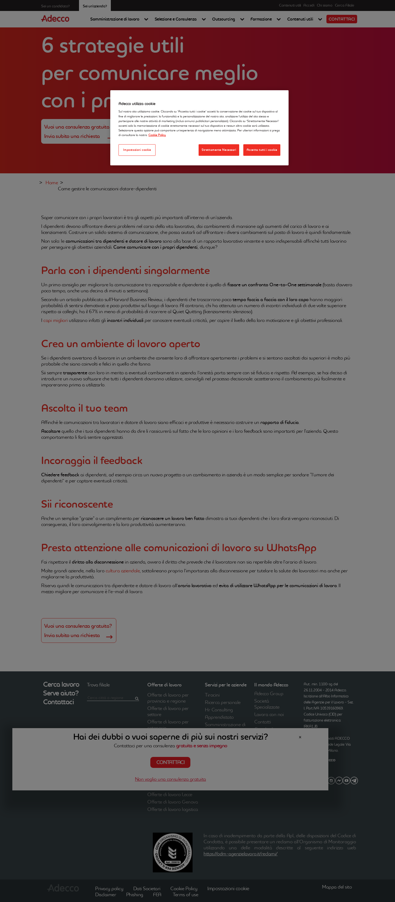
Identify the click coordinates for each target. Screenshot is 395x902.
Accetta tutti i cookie (262, 150)
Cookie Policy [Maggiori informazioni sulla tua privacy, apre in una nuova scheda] (157, 135)
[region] (199, 127)
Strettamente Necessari (219, 150)
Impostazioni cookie (137, 150)
